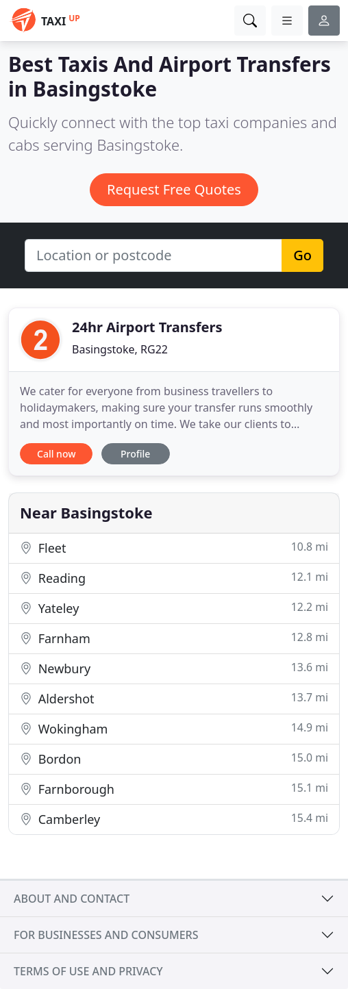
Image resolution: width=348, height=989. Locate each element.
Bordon (174, 758)
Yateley (174, 607)
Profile (135, 453)
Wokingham (174, 728)
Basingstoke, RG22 (120, 349)
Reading (174, 577)
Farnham (174, 638)
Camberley (174, 818)
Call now (56, 453)
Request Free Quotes (174, 189)
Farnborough (174, 788)
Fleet (174, 547)
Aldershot (174, 698)
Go (302, 255)
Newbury (174, 668)
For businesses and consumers (106, 934)
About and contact (71, 898)
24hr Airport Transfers (147, 327)
